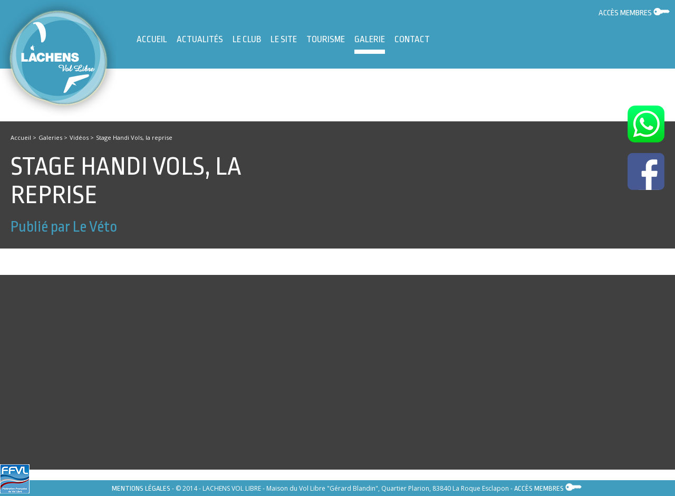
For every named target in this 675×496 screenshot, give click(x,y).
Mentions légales (141, 488)
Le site (284, 39)
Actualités (200, 39)
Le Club (247, 39)
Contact (412, 39)
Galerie (369, 44)
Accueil (152, 39)
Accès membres (634, 12)
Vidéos (79, 137)
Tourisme (325, 39)
